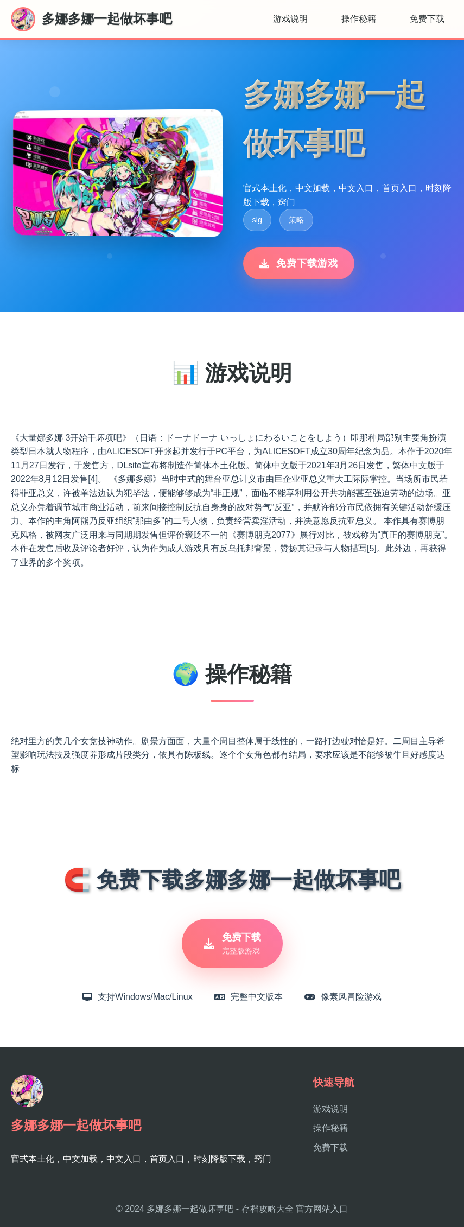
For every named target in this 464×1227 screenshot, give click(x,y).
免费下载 (427, 18)
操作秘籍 (358, 18)
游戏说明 (290, 18)
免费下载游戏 (298, 263)
